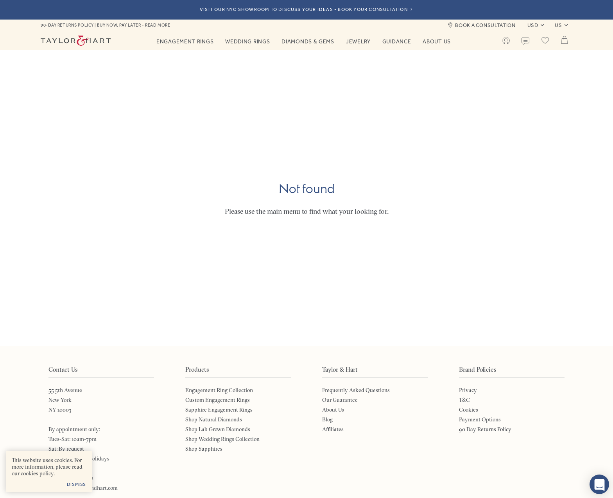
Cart (564, 40)
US (558, 25)
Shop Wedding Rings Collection (222, 438)
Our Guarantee (340, 399)
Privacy (468, 390)
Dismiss (76, 484)
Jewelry (358, 41)
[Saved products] (545, 40)
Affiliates (333, 429)
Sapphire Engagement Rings (219, 409)
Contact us (525, 41)
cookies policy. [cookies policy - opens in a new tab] (38, 473)
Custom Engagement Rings (217, 399)
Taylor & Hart (76, 40)
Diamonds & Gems (307, 41)
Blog (327, 419)
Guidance (396, 41)
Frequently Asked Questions (356, 390)
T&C (464, 399)
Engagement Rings (184, 41)
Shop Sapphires (203, 448)
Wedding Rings (247, 41)
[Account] (506, 40)
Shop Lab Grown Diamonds (217, 429)
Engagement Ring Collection (219, 390)
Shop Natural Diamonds (213, 419)
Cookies (468, 409)
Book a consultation (485, 25)
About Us (437, 41)
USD (532, 25)
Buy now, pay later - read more (133, 25)
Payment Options (480, 419)
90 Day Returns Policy (485, 429)
